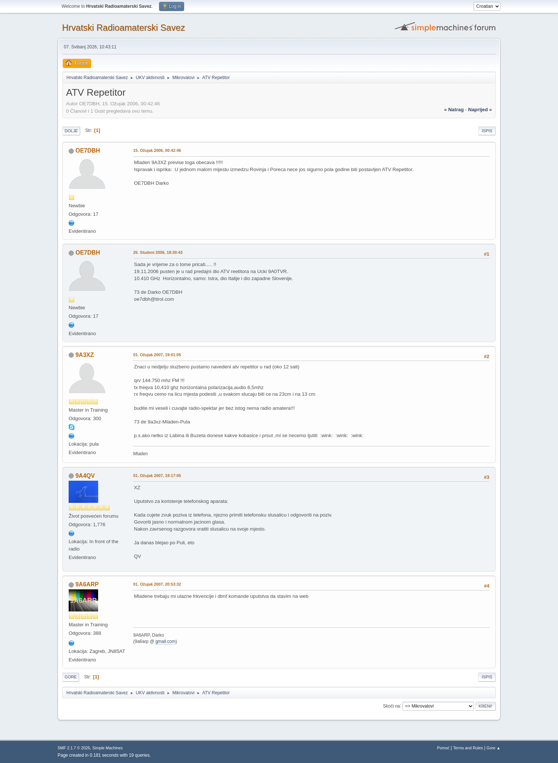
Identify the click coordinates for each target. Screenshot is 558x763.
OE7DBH (87, 150)
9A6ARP (87, 584)
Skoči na (391, 705)
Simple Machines (107, 748)
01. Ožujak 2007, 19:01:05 (157, 354)
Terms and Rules (468, 748)
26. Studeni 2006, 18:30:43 (158, 252)
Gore (71, 677)
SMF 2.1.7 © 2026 (74, 748)
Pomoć (443, 748)
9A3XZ (84, 355)
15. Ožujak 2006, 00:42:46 (157, 150)
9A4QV (84, 476)
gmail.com (165, 641)
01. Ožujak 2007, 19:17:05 (157, 475)
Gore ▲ (493, 748)
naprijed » (480, 109)
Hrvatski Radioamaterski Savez (123, 28)
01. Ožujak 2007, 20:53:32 (157, 584)
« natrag (454, 109)
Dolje (71, 131)
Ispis (487, 131)
